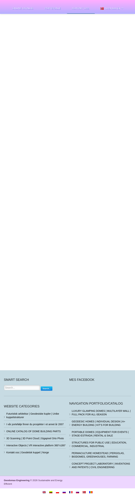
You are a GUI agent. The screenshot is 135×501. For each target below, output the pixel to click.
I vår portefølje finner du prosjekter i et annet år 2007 (35, 424)
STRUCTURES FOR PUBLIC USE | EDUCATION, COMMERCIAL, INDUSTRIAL (99, 444)
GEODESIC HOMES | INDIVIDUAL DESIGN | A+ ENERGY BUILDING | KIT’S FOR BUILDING (98, 423)
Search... (47, 388)
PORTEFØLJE (53, 8)
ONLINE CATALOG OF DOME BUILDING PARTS (33, 431)
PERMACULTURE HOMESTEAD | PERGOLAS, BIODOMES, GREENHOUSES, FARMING (98, 455)
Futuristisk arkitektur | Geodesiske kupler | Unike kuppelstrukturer (32, 415)
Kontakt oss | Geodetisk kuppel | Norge (27, 452)
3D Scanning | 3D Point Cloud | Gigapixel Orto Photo (35, 438)
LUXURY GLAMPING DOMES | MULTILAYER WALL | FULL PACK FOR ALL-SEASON (101, 412)
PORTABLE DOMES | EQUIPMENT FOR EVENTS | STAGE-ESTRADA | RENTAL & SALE (100, 434)
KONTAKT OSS (80, 8)
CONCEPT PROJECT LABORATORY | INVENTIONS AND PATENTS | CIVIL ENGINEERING (101, 465)
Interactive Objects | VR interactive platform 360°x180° (36, 445)
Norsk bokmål (112, 8)
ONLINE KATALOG (23, 8)
